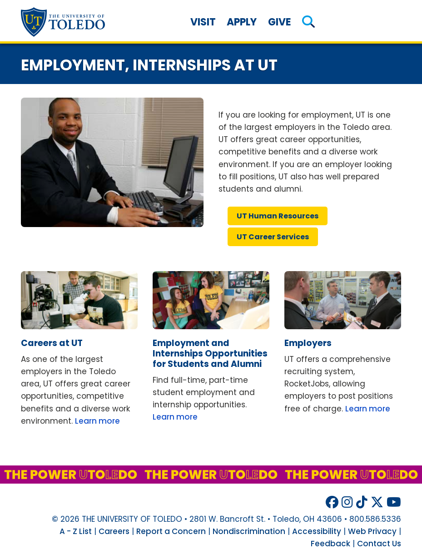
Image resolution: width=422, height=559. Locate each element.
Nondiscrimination (249, 531)
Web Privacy (372, 531)
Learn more (97, 421)
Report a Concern (171, 531)
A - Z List (76, 531)
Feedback (330, 543)
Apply (242, 22)
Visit (203, 22)
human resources (277, 216)
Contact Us (379, 543)
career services (273, 237)
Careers (114, 531)
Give (279, 22)
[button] (308, 22)
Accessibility (316, 531)
